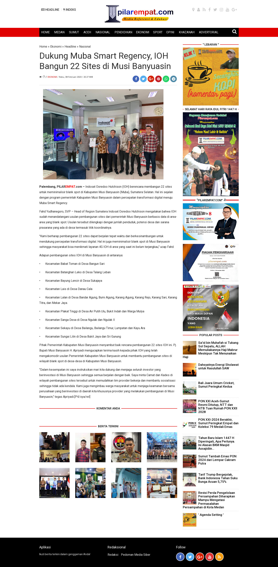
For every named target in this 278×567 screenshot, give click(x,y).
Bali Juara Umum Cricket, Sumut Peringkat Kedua (216, 384)
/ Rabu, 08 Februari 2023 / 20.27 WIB (75, 77)
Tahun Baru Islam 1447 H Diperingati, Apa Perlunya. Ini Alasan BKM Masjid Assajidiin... (216, 443)
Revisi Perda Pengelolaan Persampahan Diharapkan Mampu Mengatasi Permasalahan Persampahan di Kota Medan (209, 500)
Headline (70, 46)
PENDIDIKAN (123, 32)
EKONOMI (142, 32)
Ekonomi (56, 46)
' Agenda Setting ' (211, 515)
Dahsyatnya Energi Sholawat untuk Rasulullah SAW (218, 366)
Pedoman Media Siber (135, 554)
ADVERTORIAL (208, 32)
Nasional (85, 46)
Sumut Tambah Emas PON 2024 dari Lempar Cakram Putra (217, 459)
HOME (45, 32)
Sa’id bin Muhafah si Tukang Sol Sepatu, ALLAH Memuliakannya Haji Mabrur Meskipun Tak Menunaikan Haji (210, 350)
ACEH (87, 32)
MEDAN (59, 32)
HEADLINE (50, 9)
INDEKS (69, 9)
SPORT (158, 32)
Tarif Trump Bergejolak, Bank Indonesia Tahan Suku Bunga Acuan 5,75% (218, 478)
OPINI (170, 32)
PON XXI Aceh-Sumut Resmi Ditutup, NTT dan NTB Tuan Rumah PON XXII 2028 (217, 406)
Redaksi (113, 554)
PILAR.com (69, 186)
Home (43, 46)
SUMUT (74, 32)
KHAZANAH (186, 32)
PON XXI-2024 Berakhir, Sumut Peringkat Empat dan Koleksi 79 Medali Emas (218, 423)
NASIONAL (103, 32)
